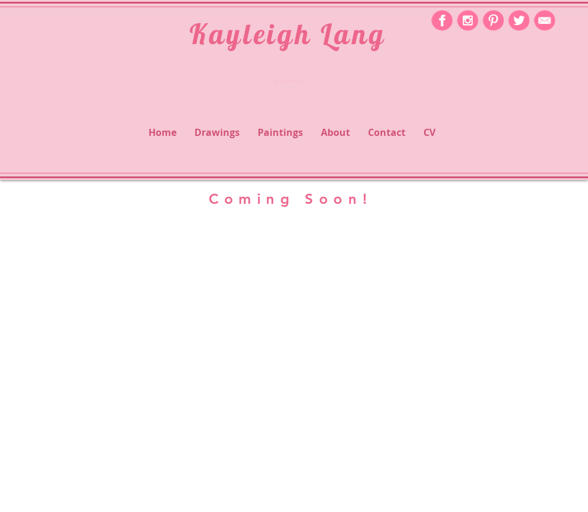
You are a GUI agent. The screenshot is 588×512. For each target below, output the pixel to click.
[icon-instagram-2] (467, 20)
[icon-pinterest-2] (493, 20)
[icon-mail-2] (544, 20)
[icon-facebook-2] (442, 20)
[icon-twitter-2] (519, 20)
